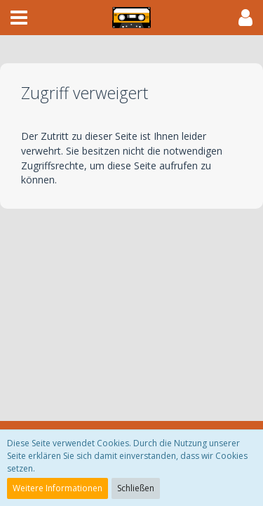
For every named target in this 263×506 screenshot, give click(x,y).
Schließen (135, 488)
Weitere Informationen (57, 488)
